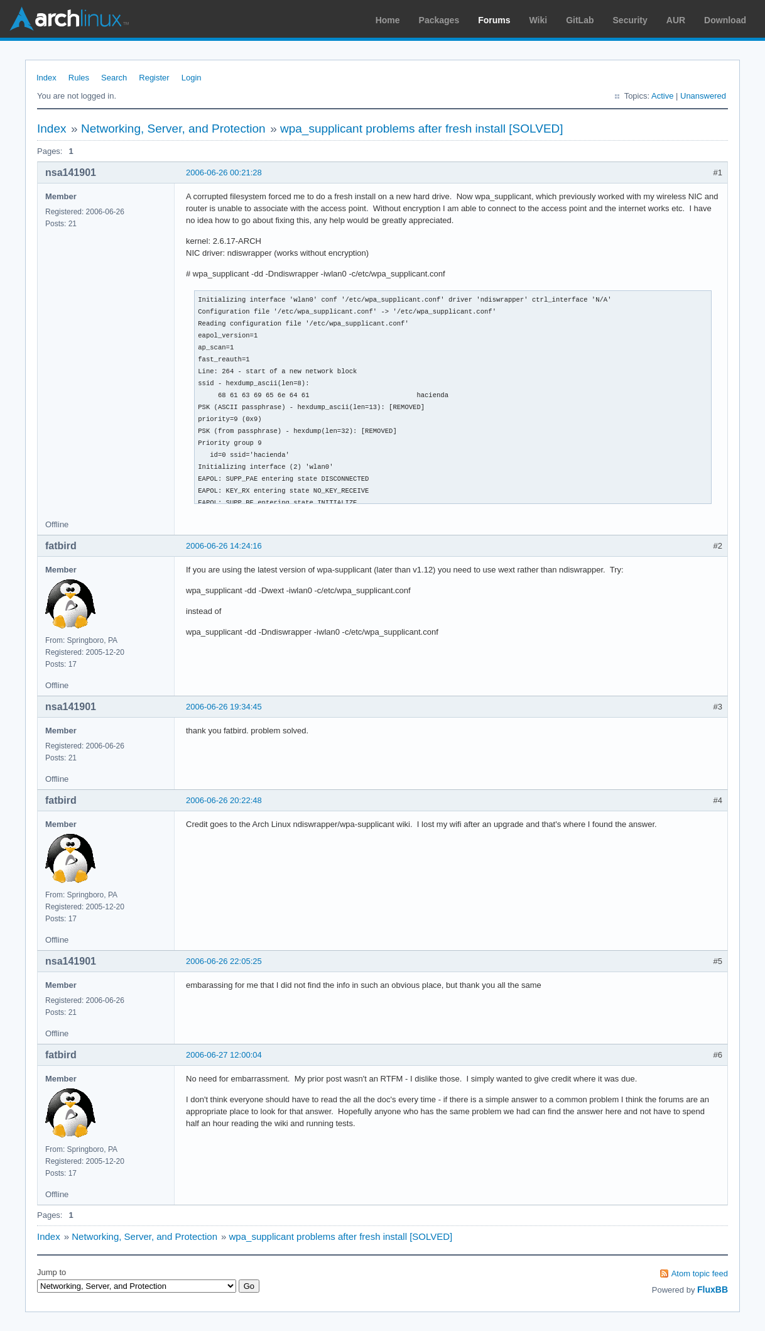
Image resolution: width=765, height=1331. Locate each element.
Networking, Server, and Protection (173, 128)
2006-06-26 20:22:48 (224, 800)
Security (630, 20)
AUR (675, 20)
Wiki (538, 20)
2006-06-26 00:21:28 (224, 172)
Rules (78, 77)
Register (154, 77)
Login (192, 77)
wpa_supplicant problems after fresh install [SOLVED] (421, 128)
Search (114, 77)
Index (46, 77)
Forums (494, 20)
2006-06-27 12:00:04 (224, 1055)
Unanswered (703, 96)
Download (725, 20)
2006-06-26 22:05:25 (224, 961)
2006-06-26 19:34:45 (224, 706)
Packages (439, 20)
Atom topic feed (699, 1273)
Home (388, 20)
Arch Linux (69, 18)
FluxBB (712, 1289)
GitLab (580, 20)
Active (662, 96)
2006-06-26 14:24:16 (224, 545)
